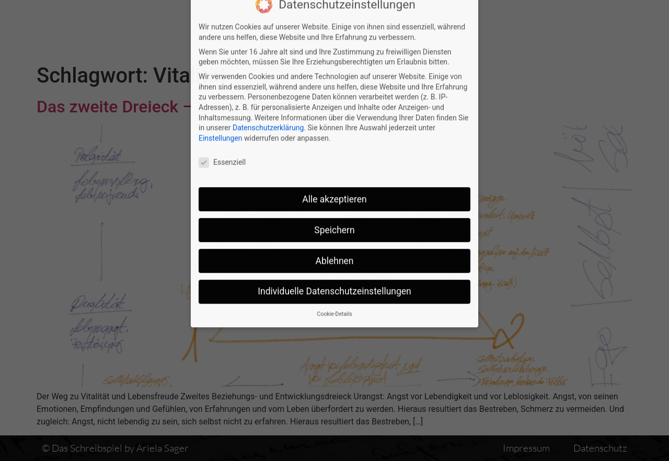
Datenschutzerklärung (268, 61)
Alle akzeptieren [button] (334, 133)
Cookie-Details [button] (334, 248)
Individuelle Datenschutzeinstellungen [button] (334, 226)
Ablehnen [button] (334, 195)
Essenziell (222, 96)
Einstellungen (221, 72)
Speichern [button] (334, 164)
